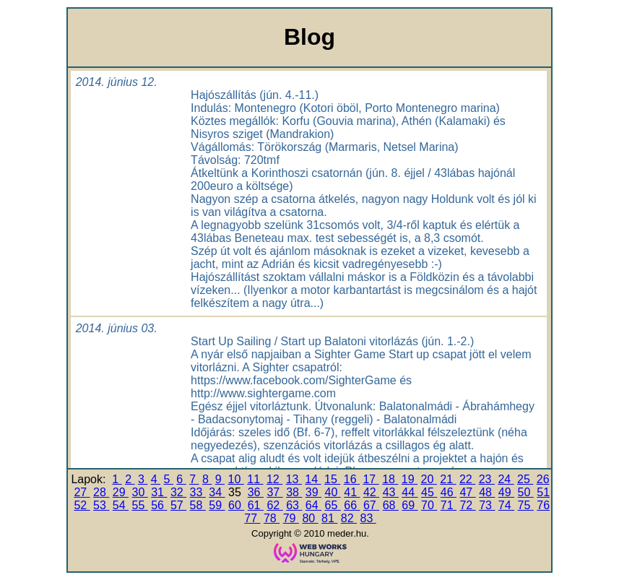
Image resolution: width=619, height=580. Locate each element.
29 (121, 492)
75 (526, 505)
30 (140, 492)
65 (333, 505)
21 (448, 479)
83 (368, 518)
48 (487, 492)
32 (178, 492)
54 (121, 505)
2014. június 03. (116, 328)
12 (274, 479)
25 (525, 479)
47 (467, 492)
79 (291, 518)
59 (217, 505)
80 (310, 518)
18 (390, 479)
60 (236, 505)
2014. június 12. (116, 82)
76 (543, 505)
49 (506, 492)
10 (236, 479)
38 (294, 492)
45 (429, 492)
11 (255, 479)
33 (198, 492)
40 (333, 492)
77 (252, 518)
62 (274, 505)
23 (487, 479)
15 (332, 479)
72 (467, 505)
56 (159, 505)
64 (313, 505)
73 (487, 505)
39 (313, 492)
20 (429, 479)
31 (159, 492)
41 (352, 492)
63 (294, 505)
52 (82, 505)
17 (370, 479)
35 (236, 492)
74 (506, 505)
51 (543, 492)
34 (217, 492)
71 (448, 505)
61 (256, 505)
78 (272, 518)
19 (409, 479)
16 (352, 479)
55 (140, 505)
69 (409, 505)
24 (506, 479)
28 (101, 492)
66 (352, 505)
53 (101, 505)
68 (391, 505)
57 (178, 505)
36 (256, 492)
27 (82, 492)
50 (526, 492)
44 (409, 492)
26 (543, 479)
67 (371, 505)
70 (429, 505)
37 (274, 492)
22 (467, 479)
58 (198, 505)
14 (313, 479)
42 (371, 492)
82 (349, 518)
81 (329, 518)
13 (294, 479)
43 (391, 492)
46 (448, 492)
